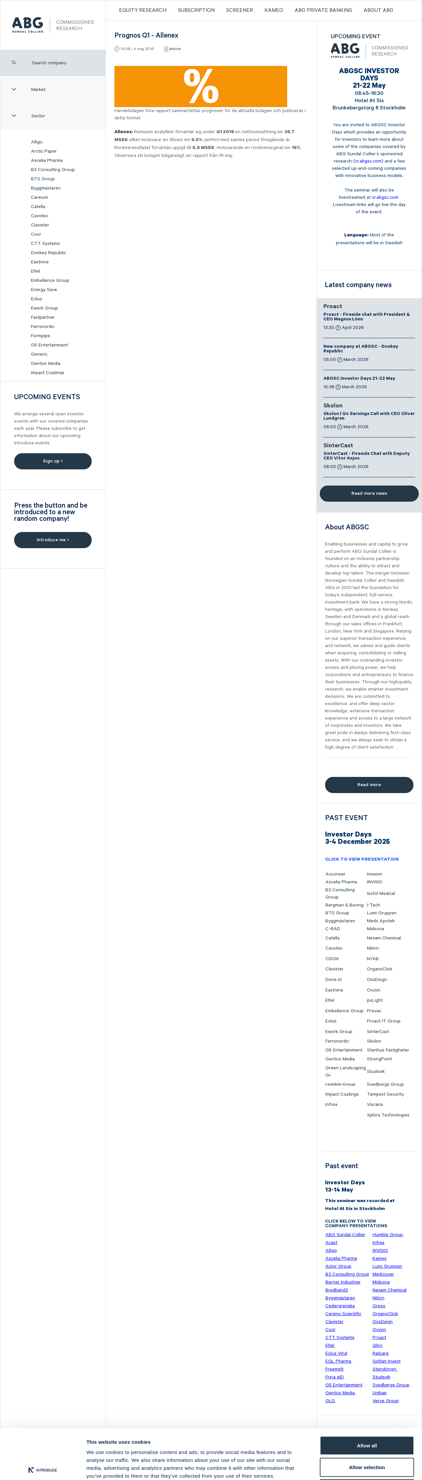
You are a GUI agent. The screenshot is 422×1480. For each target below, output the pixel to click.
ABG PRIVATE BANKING (323, 10)
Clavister (40, 225)
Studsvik (376, 1071)
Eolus (36, 299)
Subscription (196, 10)
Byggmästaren (46, 188)
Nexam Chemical (384, 938)
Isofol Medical (381, 893)
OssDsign (377, 979)
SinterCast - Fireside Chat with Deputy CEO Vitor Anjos (366, 456)
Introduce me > (53, 540)
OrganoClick (379, 969)
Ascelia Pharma (47, 160)
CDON (332, 959)
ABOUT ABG (378, 10)
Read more (369, 784)
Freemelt (334, 1369)
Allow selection (367, 1415)
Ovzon (373, 990)
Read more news (369, 493)
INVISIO (374, 882)
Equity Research (142, 10)
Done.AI (333, 979)
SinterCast (338, 446)
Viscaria (375, 1104)
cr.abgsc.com (368, 161)
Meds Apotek (381, 921)
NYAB (373, 959)
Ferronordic (43, 326)
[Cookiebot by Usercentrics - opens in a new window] (43, 1467)
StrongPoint (379, 1059)
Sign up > (53, 461)
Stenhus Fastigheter (388, 1050)
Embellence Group (50, 280)
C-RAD (332, 929)
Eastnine (40, 262)
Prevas (374, 1011)
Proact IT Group (384, 1021)
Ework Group (44, 308)
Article (175, 48)
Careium (39, 197)
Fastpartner (43, 317)
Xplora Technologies (388, 1115)
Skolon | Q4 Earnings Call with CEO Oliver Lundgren (369, 417)
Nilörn (373, 948)
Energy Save (44, 289)
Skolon (333, 406)
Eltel (35, 271)
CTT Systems (45, 243)
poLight (375, 1000)
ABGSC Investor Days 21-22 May (359, 379)
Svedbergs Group (385, 1084)
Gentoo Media (45, 363)
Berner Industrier (343, 1282)
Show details (346, 1467)
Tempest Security (385, 1094)
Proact (332, 307)
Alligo (37, 142)
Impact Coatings (47, 372)
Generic (39, 354)
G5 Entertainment (49, 345)
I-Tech (373, 905)
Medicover (383, 1274)
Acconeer (335, 874)
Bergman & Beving (344, 905)
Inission (374, 874)
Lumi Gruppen (382, 913)
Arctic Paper (44, 151)
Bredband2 (336, 1290)
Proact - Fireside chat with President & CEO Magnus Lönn (366, 317)
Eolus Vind (336, 1353)
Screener (239, 10)
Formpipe (40, 336)
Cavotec (39, 216)
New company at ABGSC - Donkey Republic (360, 349)
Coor (36, 234)
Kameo (273, 10)
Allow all (367, 1393)
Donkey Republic (48, 252)
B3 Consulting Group (53, 169)
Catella (38, 206)
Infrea (331, 1104)
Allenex (123, 132)
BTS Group (43, 179)
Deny (367, 1436)
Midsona (375, 929)
